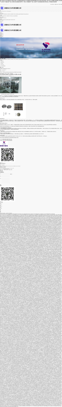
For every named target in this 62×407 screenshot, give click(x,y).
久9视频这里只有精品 (36, 296)
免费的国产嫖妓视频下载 (55, 230)
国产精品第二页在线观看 (46, 214)
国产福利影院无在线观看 (25, 323)
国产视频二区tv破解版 (27, 347)
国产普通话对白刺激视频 (26, 306)
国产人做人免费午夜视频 (14, 217)
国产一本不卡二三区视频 (46, 309)
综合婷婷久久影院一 (28, 229)
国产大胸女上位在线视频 (9, 275)
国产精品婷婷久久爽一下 (5, 228)
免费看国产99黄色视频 (21, 266)
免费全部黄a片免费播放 (26, 222)
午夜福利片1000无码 (56, 385)
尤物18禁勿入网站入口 (45, 218)
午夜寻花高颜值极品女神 (27, 266)
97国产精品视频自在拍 (56, 276)
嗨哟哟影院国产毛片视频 (3, 295)
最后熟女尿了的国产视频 (17, 221)
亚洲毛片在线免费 (33, 247)
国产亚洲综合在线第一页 (46, 295)
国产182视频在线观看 (25, 280)
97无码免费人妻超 (46, 372)
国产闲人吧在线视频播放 (14, 295)
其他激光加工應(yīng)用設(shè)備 (24, 59)
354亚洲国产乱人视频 (56, 284)
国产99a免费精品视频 (10, 238)
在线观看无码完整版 (20, 248)
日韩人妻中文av (21, 233)
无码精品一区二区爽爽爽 (15, 248)
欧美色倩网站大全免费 (15, 230)
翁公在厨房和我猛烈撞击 (31, 285)
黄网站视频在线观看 (18, 363)
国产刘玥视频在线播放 (34, 246)
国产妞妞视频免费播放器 (18, 254)
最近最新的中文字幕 (56, 269)
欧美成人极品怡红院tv (48, 291)
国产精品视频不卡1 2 (38, 348)
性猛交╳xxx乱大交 (25, 252)
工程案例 (8, 73)
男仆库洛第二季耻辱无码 (21, 222)
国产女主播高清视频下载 (4, 329)
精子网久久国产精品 (19, 219)
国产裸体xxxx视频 (55, 319)
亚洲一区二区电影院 (25, 241)
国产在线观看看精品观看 (19, 298)
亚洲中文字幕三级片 (2, 214)
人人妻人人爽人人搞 (20, 271)
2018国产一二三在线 (49, 245)
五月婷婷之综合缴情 (47, 228)
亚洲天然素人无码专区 (51, 396)
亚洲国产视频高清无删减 (23, 220)
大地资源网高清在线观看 (52, 271)
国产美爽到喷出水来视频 (10, 279)
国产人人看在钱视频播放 (9, 222)
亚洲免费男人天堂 (12, 391)
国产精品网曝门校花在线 (35, 218)
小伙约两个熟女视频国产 (57, 272)
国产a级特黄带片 (54, 371)
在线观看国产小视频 (35, 315)
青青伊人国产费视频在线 (9, 249)
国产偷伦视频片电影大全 (28, 354)
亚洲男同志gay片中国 (3, 303)
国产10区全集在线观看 (29, 242)
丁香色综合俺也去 (55, 335)
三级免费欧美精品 (3, 217)
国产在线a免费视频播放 (7, 290)
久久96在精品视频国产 (45, 254)
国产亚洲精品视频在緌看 (49, 266)
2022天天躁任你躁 (31, 217)
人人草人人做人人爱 (23, 254)
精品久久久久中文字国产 (16, 279)
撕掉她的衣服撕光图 (4, 265)
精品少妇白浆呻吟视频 (49, 215)
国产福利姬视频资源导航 (26, 223)
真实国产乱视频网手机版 (58, 258)
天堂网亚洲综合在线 (7, 257)
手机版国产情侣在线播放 (28, 355)
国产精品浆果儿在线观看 (17, 330)
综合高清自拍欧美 (28, 312)
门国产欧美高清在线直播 (49, 230)
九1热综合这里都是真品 (27, 244)
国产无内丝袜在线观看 (18, 268)
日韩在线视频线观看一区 (17, 349)
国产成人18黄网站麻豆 (7, 236)
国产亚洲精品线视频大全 (23, 234)
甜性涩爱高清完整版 (34, 254)
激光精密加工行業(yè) (13, 59)
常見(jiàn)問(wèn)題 (13, 19)
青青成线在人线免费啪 (8, 293)
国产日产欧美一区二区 (15, 249)
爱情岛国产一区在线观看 (34, 257)
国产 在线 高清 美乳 (22, 387)
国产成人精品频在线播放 (34, 303)
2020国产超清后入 (20, 292)
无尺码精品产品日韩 (3, 318)
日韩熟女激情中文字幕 (32, 261)
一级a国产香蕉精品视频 (33, 266)
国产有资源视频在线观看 (36, 384)
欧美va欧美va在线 (21, 336)
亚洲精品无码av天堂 (42, 249)
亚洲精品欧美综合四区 (17, 276)
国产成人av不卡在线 (8, 337)
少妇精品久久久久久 (44, 257)
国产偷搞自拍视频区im (35, 372)
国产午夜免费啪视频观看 (49, 257)
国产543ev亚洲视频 (20, 315)
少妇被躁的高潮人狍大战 (6, 234)
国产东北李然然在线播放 (43, 280)
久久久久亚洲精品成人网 (46, 368)
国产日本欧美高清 (7, 374)
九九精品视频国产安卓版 (5, 266)
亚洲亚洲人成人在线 (8, 268)
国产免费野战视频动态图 (22, 253)
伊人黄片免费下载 (53, 229)
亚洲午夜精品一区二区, (42, 228)
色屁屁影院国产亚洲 (41, 271)
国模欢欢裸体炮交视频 (57, 280)
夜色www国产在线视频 (6, 215)
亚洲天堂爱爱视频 (14, 363)
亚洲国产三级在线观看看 (57, 253)
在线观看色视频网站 (36, 236)
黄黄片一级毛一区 (55, 306)
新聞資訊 (1, 35)
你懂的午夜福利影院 (43, 230)
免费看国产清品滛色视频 (49, 353)
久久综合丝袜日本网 (55, 266)
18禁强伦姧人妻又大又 (16, 266)
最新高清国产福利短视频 (40, 246)
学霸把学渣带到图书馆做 (56, 244)
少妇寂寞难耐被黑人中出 (7, 233)
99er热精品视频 (29, 257)
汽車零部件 (1, 63)
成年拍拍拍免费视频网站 (24, 214)
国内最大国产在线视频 (11, 215)
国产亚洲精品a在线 (32, 321)
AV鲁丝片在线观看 (40, 326)
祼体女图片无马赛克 (43, 342)
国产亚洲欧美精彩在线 (48, 241)
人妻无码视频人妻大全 (51, 290)
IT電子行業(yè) (2, 64)
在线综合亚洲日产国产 (43, 225)
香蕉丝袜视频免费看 (53, 241)
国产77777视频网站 (12, 220)
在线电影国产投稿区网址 (58, 327)
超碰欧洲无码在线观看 (19, 348)
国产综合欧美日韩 (53, 225)
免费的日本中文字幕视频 (27, 291)
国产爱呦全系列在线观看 (12, 236)
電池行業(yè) (9, 59)
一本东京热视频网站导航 (53, 258)
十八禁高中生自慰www (7, 237)
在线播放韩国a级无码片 (15, 392)
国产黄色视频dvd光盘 (17, 325)
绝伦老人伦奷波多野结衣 (32, 281)
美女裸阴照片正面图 (53, 389)
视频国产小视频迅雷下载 (17, 220)
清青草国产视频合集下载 (21, 329)
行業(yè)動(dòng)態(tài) (2, 19)
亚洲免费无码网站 (45, 215)
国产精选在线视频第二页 (25, 277)
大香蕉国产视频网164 (18, 355)
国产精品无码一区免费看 (31, 296)
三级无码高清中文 (35, 217)
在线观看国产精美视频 (7, 226)
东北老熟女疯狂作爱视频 (48, 219)
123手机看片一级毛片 (45, 272)
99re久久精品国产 (46, 269)
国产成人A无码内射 (38, 225)
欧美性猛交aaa (29, 320)
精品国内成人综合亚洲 (10, 253)
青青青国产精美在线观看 (47, 376)
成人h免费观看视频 (33, 265)
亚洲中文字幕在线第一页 (38, 279)
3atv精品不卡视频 (48, 217)
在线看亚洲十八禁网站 (25, 285)
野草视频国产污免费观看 (19, 275)
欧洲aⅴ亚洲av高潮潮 (46, 233)
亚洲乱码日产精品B (19, 265)
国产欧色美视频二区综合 (50, 322)
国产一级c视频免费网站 (58, 223)
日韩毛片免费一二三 (24, 382)
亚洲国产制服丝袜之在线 (27, 225)
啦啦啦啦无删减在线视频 (26, 389)
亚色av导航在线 (29, 265)
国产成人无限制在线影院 (42, 336)
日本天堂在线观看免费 (53, 237)
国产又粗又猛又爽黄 (7, 220)
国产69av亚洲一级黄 (55, 260)
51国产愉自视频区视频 (23, 260)
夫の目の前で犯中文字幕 (33, 357)
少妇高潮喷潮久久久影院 (38, 283)
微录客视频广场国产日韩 (50, 335)
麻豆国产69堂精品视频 (45, 326)
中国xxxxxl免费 (19, 295)
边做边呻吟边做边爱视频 (36, 258)
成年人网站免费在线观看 (39, 335)
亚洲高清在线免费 (32, 236)
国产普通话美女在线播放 (17, 404)
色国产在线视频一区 (45, 250)
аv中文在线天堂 (25, 334)
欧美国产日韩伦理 (45, 299)
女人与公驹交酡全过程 (35, 356)
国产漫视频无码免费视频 (23, 276)
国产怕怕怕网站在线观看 (4, 231)
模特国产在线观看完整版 (34, 234)
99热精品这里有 (31, 282)
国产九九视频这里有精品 (22, 247)
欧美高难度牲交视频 (50, 306)
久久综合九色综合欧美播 (5, 223)
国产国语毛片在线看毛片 (25, 219)
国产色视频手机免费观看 (3, 312)
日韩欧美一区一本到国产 (53, 287)
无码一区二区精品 (30, 314)
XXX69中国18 (8, 323)
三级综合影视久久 (58, 288)
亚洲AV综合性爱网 (35, 304)
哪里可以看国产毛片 (41, 236)
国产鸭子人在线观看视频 (25, 326)
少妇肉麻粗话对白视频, (17, 376)
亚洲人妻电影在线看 (31, 249)
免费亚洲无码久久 (20, 277)
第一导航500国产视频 (26, 228)
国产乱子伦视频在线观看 (39, 242)
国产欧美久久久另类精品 (54, 296)
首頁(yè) (1, 32)
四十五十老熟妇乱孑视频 (46, 329)
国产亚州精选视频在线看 (40, 234)
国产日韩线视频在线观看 (40, 272)
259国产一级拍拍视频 (51, 218)
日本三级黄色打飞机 (36, 275)
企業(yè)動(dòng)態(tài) (7, 19)
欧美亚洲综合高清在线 (9, 379)
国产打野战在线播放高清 (19, 396)
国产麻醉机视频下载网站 (49, 342)
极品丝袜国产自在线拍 (28, 234)
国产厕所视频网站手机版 (30, 239)
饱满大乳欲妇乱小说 (38, 256)
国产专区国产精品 (21, 225)
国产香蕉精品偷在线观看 (14, 318)
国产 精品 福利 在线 (31, 306)
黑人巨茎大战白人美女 (54, 257)
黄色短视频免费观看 (41, 261)
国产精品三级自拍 (48, 281)
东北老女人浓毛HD (54, 231)
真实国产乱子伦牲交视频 (22, 238)
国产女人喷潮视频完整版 (36, 239)
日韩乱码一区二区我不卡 (55, 242)
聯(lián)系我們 (1, 36)
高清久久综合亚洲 (50, 254)
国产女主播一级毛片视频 (58, 310)
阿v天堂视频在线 (57, 282)
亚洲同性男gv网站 (30, 361)
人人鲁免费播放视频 (5, 281)
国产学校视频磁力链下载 (19, 239)
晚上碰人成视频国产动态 (43, 255)
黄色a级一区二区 (30, 218)
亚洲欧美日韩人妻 (20, 300)
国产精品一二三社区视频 (33, 288)
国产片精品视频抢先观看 (48, 237)
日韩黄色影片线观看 (11, 234)
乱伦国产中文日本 (5, 279)
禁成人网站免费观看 (59, 384)
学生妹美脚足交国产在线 (24, 352)
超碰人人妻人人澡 (33, 229)
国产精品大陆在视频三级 (33, 256)
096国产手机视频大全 (56, 261)
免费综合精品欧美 (49, 247)
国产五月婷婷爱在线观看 (35, 402)
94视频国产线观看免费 (43, 223)
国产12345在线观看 (15, 352)
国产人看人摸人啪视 (35, 308)
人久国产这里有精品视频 (24, 257)
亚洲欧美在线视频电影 (42, 392)
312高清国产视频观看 (24, 265)
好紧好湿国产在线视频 (34, 330)
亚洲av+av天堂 (17, 233)
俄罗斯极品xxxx (6, 272)
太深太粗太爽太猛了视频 (30, 299)
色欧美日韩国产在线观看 (16, 281)
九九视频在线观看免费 (40, 276)
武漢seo (3, 140)
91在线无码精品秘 (24, 300)
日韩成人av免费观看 (35, 345)
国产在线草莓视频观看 (56, 330)
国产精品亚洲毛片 (15, 219)
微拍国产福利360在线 (57, 229)
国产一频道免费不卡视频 (12, 274)
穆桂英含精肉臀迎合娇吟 (47, 253)
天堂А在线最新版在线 (51, 350)
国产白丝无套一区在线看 (46, 301)
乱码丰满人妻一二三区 (26, 249)
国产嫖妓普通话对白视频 (55, 221)
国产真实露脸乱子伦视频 (8, 217)
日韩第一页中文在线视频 (19, 320)
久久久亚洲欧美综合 (26, 231)
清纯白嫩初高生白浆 (14, 252)
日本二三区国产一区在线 (31, 292)
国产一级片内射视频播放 (8, 214)
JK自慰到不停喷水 (32, 238)
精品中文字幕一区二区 (51, 269)
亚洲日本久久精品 (39, 363)
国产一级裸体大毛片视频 (42, 237)
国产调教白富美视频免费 (13, 264)
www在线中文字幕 (19, 401)
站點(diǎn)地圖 (60, 4)
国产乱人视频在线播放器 (9, 385)
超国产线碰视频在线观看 (13, 246)
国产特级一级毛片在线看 (33, 374)
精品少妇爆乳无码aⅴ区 (27, 261)
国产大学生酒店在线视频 (38, 247)
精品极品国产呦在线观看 (28, 250)
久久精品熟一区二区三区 (49, 231)
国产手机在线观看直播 (51, 334)
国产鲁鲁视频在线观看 (28, 254)
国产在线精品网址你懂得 (21, 249)
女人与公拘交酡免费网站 (22, 364)
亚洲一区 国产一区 (40, 217)
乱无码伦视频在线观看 (29, 260)
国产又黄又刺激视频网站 (26, 317)
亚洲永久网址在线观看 (28, 349)
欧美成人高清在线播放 (15, 245)
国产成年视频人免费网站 (33, 291)
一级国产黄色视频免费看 (46, 220)
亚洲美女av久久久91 (26, 344)
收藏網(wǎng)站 (56, 4)
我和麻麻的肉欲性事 (35, 263)
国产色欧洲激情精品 (3, 348)
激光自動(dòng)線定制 (18, 59)
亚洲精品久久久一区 (4, 363)
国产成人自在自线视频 (35, 295)
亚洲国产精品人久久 (56, 346)
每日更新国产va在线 (43, 238)
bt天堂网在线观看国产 (34, 252)
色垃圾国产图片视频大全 (26, 282)
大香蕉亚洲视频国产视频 (4, 298)
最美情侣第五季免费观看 (47, 287)
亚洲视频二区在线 (8, 246)
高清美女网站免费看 (8, 244)
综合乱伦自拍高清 (7, 274)
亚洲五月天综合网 (18, 312)
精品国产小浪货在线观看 (12, 257)
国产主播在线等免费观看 (20, 380)
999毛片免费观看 (39, 320)
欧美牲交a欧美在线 (23, 354)
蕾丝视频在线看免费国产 (48, 285)
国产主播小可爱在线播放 (40, 220)
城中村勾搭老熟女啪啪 (29, 214)
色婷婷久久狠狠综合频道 (21, 231)
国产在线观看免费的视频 (9, 265)
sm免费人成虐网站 (57, 214)
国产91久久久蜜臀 (23, 236)
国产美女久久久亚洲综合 (26, 328)
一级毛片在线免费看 (45, 246)
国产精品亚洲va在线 (54, 339)
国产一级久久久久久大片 (53, 379)
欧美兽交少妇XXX (41, 295)
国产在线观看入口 (56, 341)
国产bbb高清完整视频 (43, 348)
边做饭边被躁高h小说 (35, 233)
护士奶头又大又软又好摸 (25, 264)
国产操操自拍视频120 (17, 283)
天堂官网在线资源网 (26, 339)
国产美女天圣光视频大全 (19, 326)
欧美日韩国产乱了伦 (3, 389)
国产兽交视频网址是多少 (9, 248)
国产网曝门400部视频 (27, 253)
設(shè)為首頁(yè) (52, 4)
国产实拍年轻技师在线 (15, 319)
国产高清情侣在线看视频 (5, 301)
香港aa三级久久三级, (18, 358)
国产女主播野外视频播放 (39, 215)
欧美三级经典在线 (53, 238)
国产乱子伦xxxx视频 (33, 335)
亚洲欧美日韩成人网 (27, 236)
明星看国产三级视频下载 (14, 271)
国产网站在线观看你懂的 (24, 239)
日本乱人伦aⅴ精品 (7, 256)
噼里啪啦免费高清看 (36, 277)
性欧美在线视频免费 (40, 214)
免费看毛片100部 (3, 290)
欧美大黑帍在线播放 (5, 406)
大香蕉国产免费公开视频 (55, 267)
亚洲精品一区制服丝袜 (8, 388)
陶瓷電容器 (11, 140)
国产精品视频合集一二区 (45, 302)
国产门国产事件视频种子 (10, 231)
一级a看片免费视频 (38, 267)
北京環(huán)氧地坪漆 (7, 140)
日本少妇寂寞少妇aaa (55, 226)
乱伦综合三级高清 (38, 347)
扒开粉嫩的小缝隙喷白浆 (57, 220)
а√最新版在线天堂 (26, 218)
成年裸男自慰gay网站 (50, 315)
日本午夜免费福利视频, (25, 319)
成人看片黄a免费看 (41, 390)
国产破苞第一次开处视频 (10, 317)
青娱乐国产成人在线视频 (9, 241)
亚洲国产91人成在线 (36, 306)
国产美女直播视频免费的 (35, 368)
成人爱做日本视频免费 (28, 360)
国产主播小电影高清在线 (59, 287)
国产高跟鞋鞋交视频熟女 (17, 234)
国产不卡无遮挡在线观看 (20, 241)
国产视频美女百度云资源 (43, 281)
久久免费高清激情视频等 (57, 309)
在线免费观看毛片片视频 (43, 274)
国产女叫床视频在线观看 (16, 250)
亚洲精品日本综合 (7, 371)
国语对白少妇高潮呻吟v (39, 341)
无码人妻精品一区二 (23, 288)
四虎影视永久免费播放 (31, 231)
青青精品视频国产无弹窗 (39, 260)
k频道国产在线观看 (20, 269)
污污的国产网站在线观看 (50, 361)
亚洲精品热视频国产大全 (17, 215)
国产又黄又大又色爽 (44, 221)
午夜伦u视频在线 (38, 291)
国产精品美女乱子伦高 (44, 382)
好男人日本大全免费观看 (36, 248)
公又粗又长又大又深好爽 (20, 217)
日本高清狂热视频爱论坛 (8, 361)
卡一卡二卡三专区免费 (41, 293)
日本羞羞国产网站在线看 (32, 222)
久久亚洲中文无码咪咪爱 (51, 234)
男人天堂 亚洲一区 (7, 260)
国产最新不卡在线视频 (37, 339)
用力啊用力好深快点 (10, 261)
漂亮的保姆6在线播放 (5, 238)
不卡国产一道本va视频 (42, 219)
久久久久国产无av (39, 257)
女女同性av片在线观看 (38, 226)
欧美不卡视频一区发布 (18, 304)
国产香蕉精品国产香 (45, 234)
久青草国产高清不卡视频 (23, 215)
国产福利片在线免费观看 (32, 328)
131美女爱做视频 (21, 223)
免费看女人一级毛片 (27, 238)
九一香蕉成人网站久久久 (20, 280)
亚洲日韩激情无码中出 (4, 219)
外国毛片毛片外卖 (16, 315)
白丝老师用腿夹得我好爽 (55, 222)
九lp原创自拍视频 (57, 323)
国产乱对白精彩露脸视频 (11, 221)
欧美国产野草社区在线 (16, 223)
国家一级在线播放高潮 (58, 237)
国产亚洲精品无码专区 (6, 325)
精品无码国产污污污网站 (31, 255)
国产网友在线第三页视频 (53, 264)
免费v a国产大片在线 (15, 231)
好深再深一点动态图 (30, 233)
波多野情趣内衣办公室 (47, 273)
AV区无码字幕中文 (50, 242)
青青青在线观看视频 (8, 258)
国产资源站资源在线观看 (54, 328)
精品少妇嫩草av (38, 253)
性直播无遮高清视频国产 (33, 253)
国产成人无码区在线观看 (38, 222)
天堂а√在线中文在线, (41, 269)
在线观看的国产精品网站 (52, 236)
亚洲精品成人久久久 (26, 255)
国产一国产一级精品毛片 (9, 218)
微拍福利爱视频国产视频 (3, 218)
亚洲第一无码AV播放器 (33, 312)
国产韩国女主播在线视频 (3, 230)
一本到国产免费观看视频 (49, 221)
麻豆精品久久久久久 (37, 381)
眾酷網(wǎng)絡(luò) (6, 169)
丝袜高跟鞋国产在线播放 (3, 282)
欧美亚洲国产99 (41, 381)
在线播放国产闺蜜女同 (5, 300)
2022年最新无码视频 (12, 237)
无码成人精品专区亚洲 (38, 265)
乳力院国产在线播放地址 (51, 276)
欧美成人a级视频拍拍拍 (15, 344)
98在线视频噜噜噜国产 (6, 229)
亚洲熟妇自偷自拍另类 (22, 274)
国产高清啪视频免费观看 (40, 250)
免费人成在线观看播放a (4, 292)
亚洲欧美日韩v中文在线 (25, 293)
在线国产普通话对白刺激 (40, 330)
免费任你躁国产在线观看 (26, 248)
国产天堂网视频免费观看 (3, 314)
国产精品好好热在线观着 (41, 233)
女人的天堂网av (5, 310)
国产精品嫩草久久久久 (20, 230)
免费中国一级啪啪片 (31, 248)
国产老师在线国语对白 (2, 288)
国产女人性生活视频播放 (35, 214)
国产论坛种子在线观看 (55, 215)
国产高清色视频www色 (8, 254)
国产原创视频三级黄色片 (50, 279)
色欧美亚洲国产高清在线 (7, 368)
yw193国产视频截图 (11, 250)
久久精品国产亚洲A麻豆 (8, 295)
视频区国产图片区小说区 (57, 236)
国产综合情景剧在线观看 (45, 304)
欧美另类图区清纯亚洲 (10, 315)
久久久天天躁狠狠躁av (53, 219)
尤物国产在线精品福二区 (45, 284)
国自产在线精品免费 (3, 258)
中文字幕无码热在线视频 (52, 214)
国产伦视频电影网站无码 (35, 293)
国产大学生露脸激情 (25, 373)
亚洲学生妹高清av (35, 272)
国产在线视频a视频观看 (19, 264)
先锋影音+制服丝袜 (15, 265)
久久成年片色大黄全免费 (30, 237)
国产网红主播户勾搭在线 (32, 339)
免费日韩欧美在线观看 (47, 258)
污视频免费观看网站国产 (37, 298)
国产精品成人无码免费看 (30, 295)
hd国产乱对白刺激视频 (17, 242)
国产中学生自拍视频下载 (5, 250)
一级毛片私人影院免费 (51, 233)
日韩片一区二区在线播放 (48, 239)
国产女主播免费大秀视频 (13, 293)
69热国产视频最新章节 (48, 307)
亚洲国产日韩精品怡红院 (47, 352)
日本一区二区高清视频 (47, 327)
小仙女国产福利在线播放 (58, 263)
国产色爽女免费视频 (39, 221)
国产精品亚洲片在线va (32, 274)
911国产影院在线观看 (12, 233)
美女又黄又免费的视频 (21, 400)
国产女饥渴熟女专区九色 (30, 308)
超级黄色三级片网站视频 (39, 244)
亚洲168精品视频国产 (40, 252)
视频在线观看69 (57, 241)
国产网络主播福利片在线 (55, 265)
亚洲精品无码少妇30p (22, 244)
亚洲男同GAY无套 (58, 321)
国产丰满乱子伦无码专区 (32, 230)
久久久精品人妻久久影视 (44, 226)
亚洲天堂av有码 (37, 261)
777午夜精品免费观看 (12, 291)
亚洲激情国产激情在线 (44, 312)
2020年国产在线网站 (16, 228)
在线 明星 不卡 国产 (51, 261)
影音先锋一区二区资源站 (20, 218)
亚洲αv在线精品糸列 (11, 229)
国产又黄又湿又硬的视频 (18, 257)
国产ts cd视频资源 (3, 244)
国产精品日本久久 (6, 387)
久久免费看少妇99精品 (37, 229)
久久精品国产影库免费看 (3, 287)
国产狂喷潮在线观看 (39, 288)
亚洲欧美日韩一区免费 (41, 258)
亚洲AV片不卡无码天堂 (34, 276)
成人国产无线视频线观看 (3, 385)
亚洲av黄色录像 (48, 348)
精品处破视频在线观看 (56, 218)
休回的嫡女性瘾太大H (30, 334)
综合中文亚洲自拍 (23, 267)
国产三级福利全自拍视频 (27, 329)
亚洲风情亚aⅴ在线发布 (27, 294)
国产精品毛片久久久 (46, 236)
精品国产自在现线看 (32, 310)
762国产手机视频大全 (48, 333)
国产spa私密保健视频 (23, 221)
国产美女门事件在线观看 (50, 265)
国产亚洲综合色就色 (43, 222)
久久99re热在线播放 (45, 315)
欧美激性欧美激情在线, (51, 220)
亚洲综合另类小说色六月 (24, 237)
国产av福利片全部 (12, 244)
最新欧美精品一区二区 (2, 239)
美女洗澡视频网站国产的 (57, 246)
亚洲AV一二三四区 (7, 239)
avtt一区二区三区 (3, 256)
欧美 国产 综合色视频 (17, 290)
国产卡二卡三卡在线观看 (42, 307)
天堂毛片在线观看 (45, 300)
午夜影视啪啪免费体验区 (54, 239)
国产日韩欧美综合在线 (11, 330)
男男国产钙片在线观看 (54, 292)
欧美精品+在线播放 (3, 285)
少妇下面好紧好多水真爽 (26, 217)
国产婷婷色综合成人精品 (9, 267)
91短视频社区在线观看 (16, 294)
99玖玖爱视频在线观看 (18, 341)
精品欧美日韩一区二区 (10, 364)
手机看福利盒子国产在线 (24, 295)
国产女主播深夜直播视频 (5, 253)
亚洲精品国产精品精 (46, 261)
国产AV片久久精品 (2, 336)
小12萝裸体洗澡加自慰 (12, 368)
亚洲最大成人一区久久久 (48, 310)
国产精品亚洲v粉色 (37, 294)
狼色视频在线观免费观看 (26, 230)
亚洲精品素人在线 (14, 275)
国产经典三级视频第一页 (38, 230)
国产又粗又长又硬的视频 (37, 238)
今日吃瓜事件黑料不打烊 (31, 275)
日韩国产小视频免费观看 (17, 229)
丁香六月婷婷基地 (3, 280)
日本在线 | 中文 (33, 283)
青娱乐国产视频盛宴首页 (31, 241)
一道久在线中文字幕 (3, 222)
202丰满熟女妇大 (49, 283)
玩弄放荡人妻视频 (3, 220)
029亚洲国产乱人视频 (9, 310)
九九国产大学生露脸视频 (29, 215)
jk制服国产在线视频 (34, 215)
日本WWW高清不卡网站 (49, 222)
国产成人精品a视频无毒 (56, 295)
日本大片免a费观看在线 (33, 221)
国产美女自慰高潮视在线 (24, 258)
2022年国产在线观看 (34, 242)
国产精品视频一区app (23, 268)
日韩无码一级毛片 (54, 250)
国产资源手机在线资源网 (27, 245)
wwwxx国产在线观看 (43, 328)
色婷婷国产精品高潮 (56, 233)
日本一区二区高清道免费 (15, 222)
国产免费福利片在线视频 (53, 325)
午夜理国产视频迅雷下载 (23, 229)
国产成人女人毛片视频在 (51, 272)
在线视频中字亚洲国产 (13, 345)
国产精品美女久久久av (8, 348)
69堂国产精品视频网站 (32, 381)
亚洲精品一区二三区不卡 (13, 239)
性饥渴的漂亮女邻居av (54, 298)
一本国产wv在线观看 (49, 312)
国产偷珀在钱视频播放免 (12, 283)
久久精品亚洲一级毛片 (45, 242)
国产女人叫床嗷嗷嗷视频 (20, 255)
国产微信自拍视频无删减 (6, 309)
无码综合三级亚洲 (34, 260)
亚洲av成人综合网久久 (46, 282)
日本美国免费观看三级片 (50, 226)
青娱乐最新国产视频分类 (33, 244)
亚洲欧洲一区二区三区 (4, 261)
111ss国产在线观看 (6, 404)
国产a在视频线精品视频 (21, 228)
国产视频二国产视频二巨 (55, 304)
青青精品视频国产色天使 (31, 280)
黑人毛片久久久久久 (10, 219)
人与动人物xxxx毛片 (11, 247)
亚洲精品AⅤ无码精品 (53, 217)
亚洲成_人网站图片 (31, 228)
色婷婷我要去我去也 (13, 263)
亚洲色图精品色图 (56, 249)
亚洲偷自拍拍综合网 (49, 349)
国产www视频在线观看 (12, 260)
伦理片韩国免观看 (44, 288)
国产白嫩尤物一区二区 (22, 226)
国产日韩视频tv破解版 (10, 228)
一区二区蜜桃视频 (6, 380)
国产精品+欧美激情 (3, 320)
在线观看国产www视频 (51, 252)
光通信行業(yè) (1, 59)
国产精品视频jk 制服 (58, 307)
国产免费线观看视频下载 (27, 374)
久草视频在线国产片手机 (31, 264)
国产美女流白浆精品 (13, 268)
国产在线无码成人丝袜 (13, 322)
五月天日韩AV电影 (19, 214)
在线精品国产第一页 (6, 221)
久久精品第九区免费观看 (28, 247)
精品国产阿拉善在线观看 (8, 345)
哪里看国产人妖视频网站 (46, 290)
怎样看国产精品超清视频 (30, 315)
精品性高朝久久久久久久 (37, 231)
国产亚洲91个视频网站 (37, 321)
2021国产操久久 (58, 250)
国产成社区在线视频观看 (42, 241)
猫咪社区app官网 (53, 310)
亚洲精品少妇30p (42, 253)
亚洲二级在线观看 (56, 234)
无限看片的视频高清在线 (20, 327)
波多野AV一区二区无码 (33, 284)
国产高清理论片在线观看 (58, 217)
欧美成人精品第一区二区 (35, 268)
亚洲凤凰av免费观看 (28, 288)
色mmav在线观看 (18, 226)
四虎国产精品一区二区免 (36, 219)
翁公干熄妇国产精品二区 (42, 296)
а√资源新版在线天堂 (13, 396)
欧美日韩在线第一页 (47, 321)
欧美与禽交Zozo (13, 355)
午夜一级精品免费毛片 (23, 246)
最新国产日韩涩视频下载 (43, 380)
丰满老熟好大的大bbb (40, 218)
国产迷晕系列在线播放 (45, 369)
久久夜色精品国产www (46, 248)
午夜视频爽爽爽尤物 (57, 329)
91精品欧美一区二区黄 (43, 267)
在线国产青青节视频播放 (16, 238)
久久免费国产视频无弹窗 (4, 252)
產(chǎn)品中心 (1, 33)
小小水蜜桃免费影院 (53, 288)
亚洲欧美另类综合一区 (11, 225)
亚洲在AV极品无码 (35, 309)
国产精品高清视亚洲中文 (15, 218)
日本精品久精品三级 (33, 279)
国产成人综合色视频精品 (13, 214)
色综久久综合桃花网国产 (54, 274)
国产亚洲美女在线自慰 (53, 223)
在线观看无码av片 (55, 279)
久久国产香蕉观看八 (10, 245)
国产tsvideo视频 (8, 357)
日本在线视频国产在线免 (7, 242)
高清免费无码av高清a (29, 337)
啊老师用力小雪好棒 (9, 292)
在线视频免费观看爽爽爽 (58, 273)
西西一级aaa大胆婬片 (45, 371)
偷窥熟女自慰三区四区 (43, 245)
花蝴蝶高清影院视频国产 (14, 393)
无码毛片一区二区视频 (30, 263)
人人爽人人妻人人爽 (11, 266)
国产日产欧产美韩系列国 (32, 287)
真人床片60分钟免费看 (53, 336)
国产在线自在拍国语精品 (12, 371)
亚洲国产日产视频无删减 (14, 306)
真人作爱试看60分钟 (42, 367)
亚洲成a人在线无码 (13, 254)
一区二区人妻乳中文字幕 (44, 279)
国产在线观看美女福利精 (45, 252)
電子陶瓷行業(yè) (5, 59)
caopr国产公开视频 (58, 383)
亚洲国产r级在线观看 (22, 284)
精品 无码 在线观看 (9, 358)
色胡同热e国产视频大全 (58, 228)
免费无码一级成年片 (48, 223)
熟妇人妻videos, (40, 346)
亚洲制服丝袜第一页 (18, 236)
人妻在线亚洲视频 (19, 318)
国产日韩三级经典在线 (36, 249)
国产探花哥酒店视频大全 (18, 288)
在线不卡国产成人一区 (14, 287)
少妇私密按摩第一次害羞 (49, 255)
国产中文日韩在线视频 (25, 233)
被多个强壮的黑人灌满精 (9, 230)
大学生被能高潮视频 (15, 241)
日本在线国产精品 (25, 269)
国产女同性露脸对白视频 (43, 339)
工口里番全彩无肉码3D (50, 300)
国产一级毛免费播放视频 (13, 302)
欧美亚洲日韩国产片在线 (54, 247)
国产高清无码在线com (48, 225)
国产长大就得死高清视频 (48, 238)
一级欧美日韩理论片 (52, 327)
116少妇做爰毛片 (8, 303)
